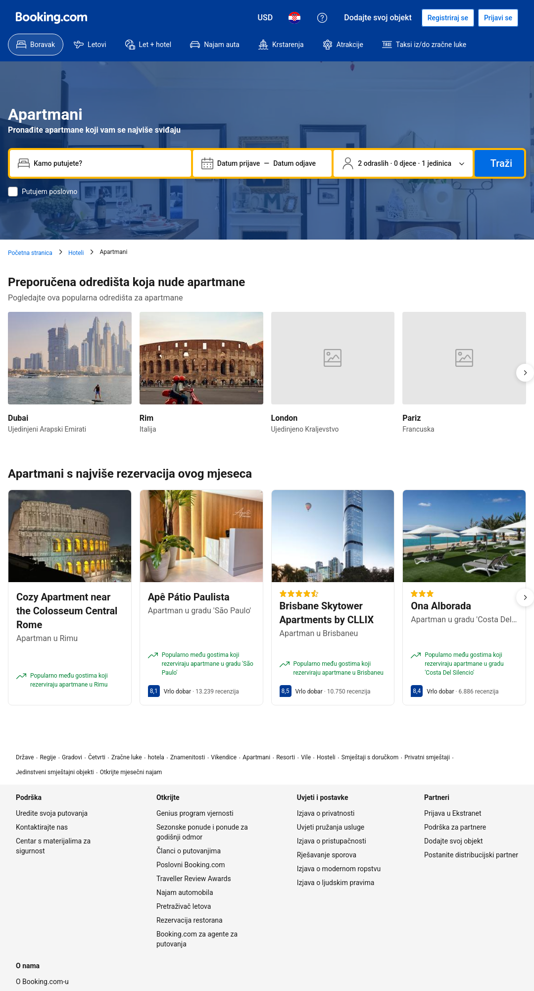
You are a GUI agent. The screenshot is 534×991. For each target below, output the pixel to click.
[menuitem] (35, 44)
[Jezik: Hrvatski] (294, 18)
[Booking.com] (51, 18)
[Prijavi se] (498, 18)
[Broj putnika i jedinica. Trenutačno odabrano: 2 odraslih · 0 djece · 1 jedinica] (403, 163)
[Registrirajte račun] (448, 18)
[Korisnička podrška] (322, 18)
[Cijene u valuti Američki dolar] (265, 18)
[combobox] (108, 163)
